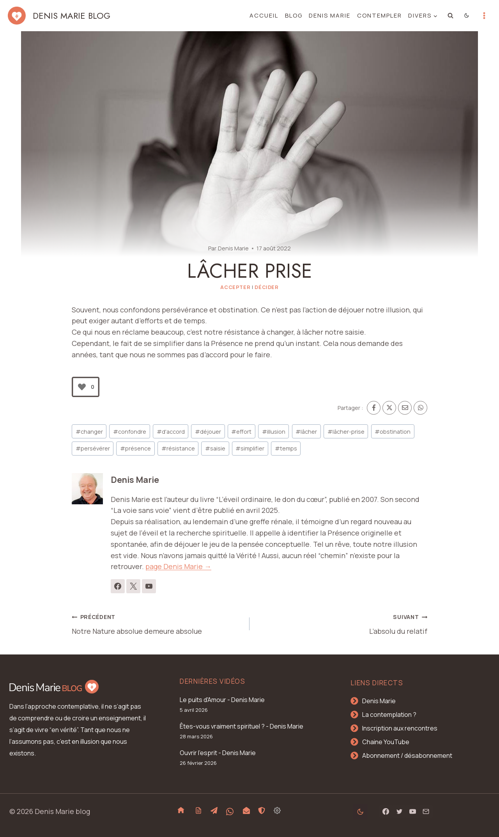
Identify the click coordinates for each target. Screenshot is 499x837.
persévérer (93, 448)
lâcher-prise (346, 431)
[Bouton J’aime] (82, 387)
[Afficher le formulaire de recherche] (451, 15)
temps (286, 448)
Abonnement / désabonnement (407, 755)
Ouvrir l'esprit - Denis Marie (218, 752)
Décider (266, 287)
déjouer (208, 431)
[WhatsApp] (420, 408)
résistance (178, 448)
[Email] (405, 408)
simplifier (249, 448)
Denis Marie (329, 15)
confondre (129, 431)
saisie (215, 448)
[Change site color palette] (466, 16)
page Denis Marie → (178, 566)
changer (89, 431)
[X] (389, 408)
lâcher (306, 431)
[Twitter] (399, 811)
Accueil (264, 15)
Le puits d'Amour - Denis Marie (222, 699)
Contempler (379, 15)
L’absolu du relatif (342, 623)
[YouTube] (412, 811)
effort (241, 431)
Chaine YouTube (385, 742)
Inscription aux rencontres (399, 728)
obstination (393, 431)
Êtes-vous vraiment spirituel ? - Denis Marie (241, 726)
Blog (294, 15)
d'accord (171, 431)
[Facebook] (373, 408)
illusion (273, 431)
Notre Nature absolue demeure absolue (157, 623)
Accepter (235, 287)
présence (135, 448)
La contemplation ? (389, 714)
